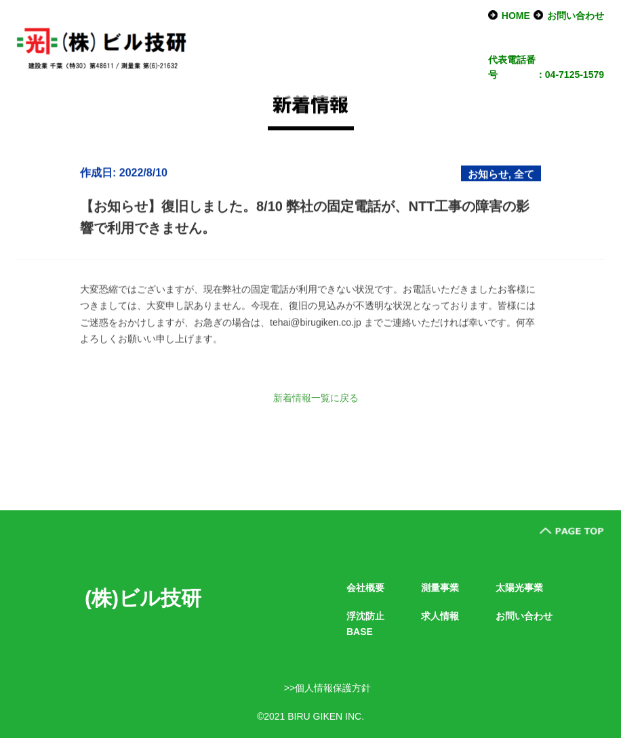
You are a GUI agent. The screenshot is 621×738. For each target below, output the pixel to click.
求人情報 (440, 616)
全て (524, 176)
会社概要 (365, 587)
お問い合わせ (575, 15)
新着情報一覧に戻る (316, 397)
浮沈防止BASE (365, 623)
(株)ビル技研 (143, 598)
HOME (516, 15)
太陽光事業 (519, 587)
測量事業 (440, 587)
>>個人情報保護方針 (327, 687)
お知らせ (488, 176)
